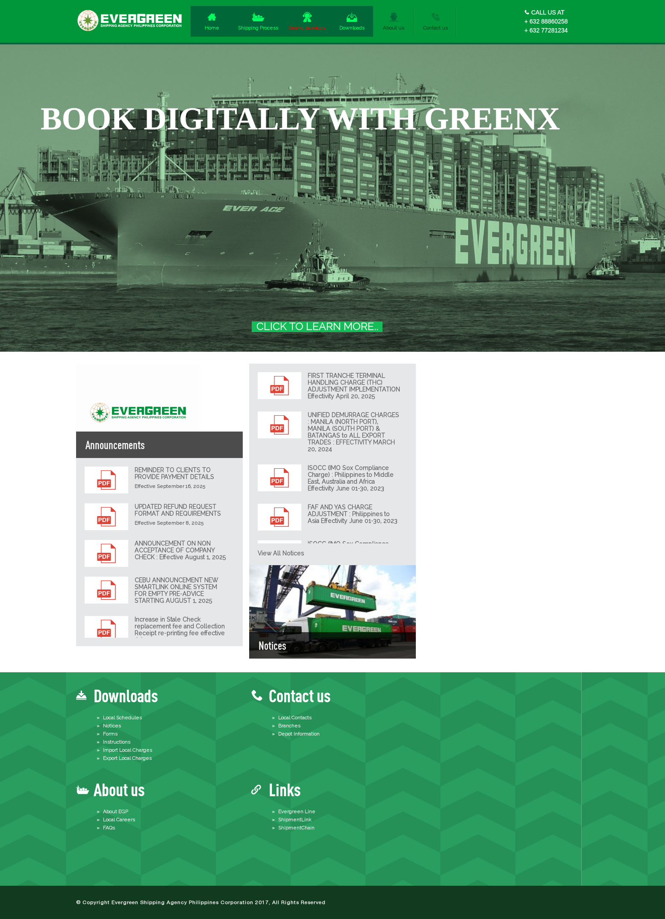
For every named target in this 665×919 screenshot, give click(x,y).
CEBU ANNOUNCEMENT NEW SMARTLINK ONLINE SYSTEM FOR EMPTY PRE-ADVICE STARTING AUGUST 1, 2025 (176, 590)
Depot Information (299, 734)
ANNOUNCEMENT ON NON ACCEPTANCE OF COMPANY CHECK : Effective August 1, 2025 (180, 550)
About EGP (115, 811)
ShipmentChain (296, 828)
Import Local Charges (127, 750)
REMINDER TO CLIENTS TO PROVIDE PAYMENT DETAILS (174, 473)
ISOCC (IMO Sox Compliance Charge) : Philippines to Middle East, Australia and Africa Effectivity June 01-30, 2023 (351, 478)
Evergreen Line (296, 811)
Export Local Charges (127, 758)
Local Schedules (122, 718)
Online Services (307, 28)
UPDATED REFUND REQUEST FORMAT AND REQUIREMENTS (178, 510)
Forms (110, 734)
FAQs (109, 828)
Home (212, 28)
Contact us (435, 28)
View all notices (281, 553)
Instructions (116, 742)
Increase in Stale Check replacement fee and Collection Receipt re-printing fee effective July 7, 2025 (180, 629)
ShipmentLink (295, 820)
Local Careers (119, 820)
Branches (289, 726)
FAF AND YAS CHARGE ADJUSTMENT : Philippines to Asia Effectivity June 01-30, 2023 (352, 514)
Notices (112, 726)
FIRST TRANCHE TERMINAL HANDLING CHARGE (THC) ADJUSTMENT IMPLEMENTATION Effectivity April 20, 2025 (354, 386)
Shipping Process (258, 28)
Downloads (352, 28)
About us (393, 28)
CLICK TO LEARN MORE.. (317, 326)
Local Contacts (295, 718)
